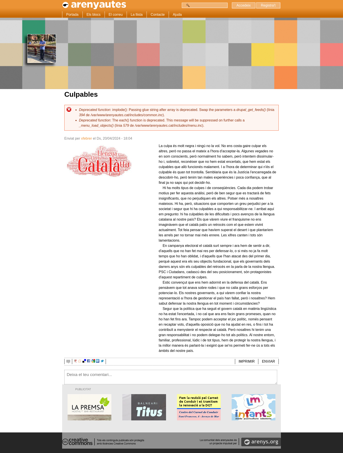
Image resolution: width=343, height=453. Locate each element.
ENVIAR (268, 361)
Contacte (158, 14)
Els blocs (94, 14)
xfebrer (86, 138)
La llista (137, 14)
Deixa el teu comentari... (170, 377)
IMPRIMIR (247, 361)
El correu (116, 14)
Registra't (268, 5)
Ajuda (177, 14)
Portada (72, 14)
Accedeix (243, 5)
